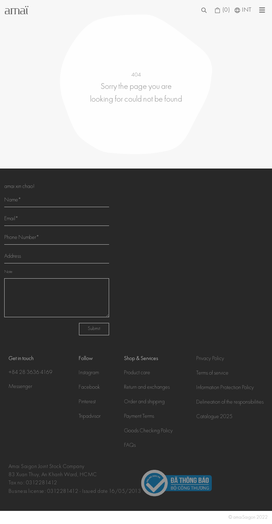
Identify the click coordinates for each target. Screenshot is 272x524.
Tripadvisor (90, 417)
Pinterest (87, 402)
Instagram (89, 373)
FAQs (130, 446)
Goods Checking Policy (148, 431)
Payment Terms (139, 417)
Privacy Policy (210, 359)
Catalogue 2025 (214, 417)
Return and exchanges (147, 388)
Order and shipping (144, 402)
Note (8, 272)
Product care (137, 373)
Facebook (89, 388)
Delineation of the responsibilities (230, 402)
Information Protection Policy (225, 388)
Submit (94, 329)
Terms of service (212, 373)
